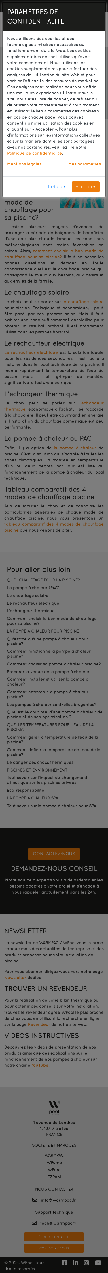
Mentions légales (24, 164)
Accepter (85, 186)
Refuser (57, 186)
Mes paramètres (84, 164)
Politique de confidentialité (34, 153)
